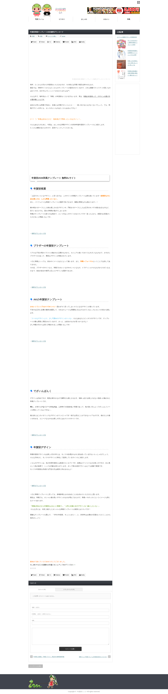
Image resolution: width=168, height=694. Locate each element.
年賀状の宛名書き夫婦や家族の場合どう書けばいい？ (133, 73)
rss (138, 2)
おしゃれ (84, 19)
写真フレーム (39, 19)
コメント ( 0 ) (42, 589)
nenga (63, 36)
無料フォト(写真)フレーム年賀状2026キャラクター (93, 656)
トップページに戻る (35, 666)
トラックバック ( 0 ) (69, 589)
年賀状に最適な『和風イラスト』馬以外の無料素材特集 (49, 656)
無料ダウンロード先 (39, 233)
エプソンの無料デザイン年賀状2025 (127, 37)
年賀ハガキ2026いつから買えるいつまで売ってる (133, 63)
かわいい (106, 19)
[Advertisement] (70, 61)
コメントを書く (52, 36)
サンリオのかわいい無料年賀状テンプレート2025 (133, 42)
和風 (128, 19)
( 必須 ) (35, 607)
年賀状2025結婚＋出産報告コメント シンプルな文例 (133, 52)
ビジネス (62, 19)
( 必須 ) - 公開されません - (42, 614)
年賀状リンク (82, 691)
